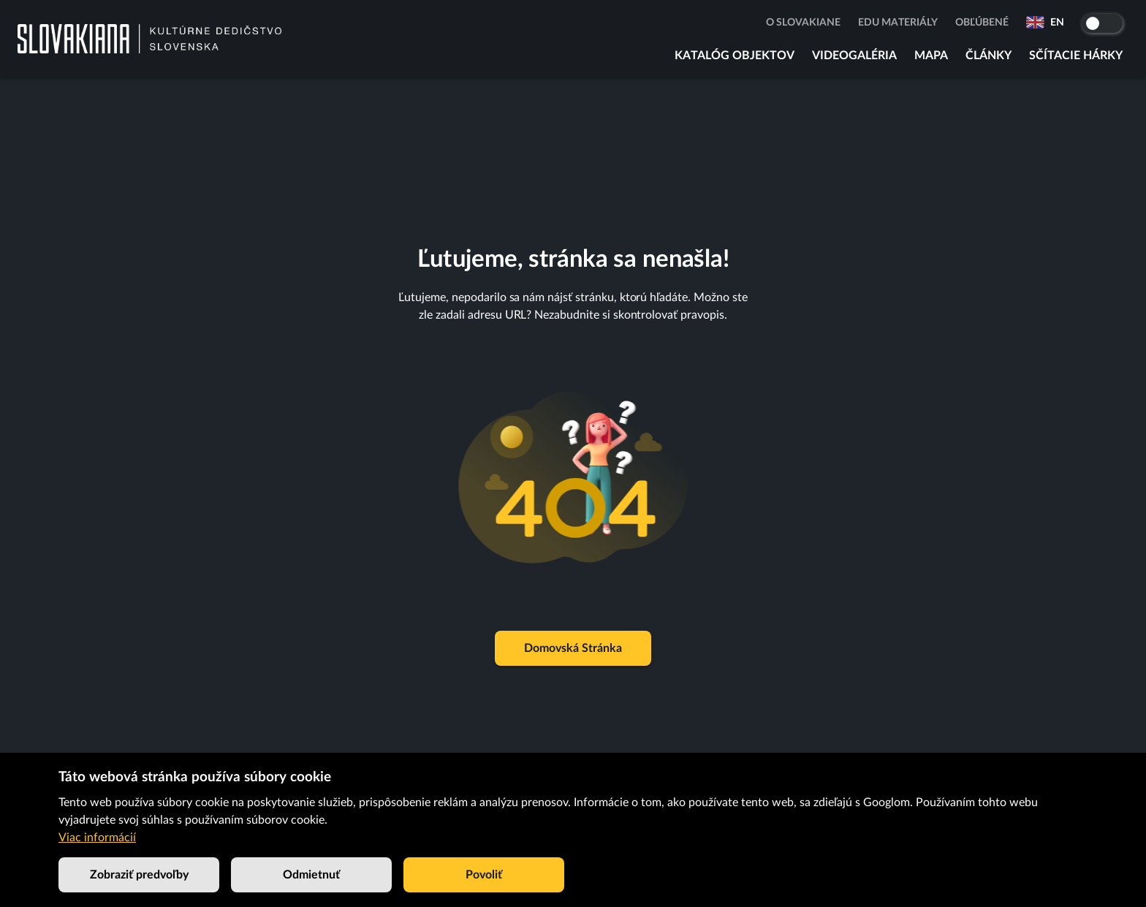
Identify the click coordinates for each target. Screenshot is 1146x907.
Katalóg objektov (734, 55)
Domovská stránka (573, 648)
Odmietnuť (311, 874)
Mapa (931, 55)
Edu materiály (898, 23)
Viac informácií (97, 837)
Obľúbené (982, 23)
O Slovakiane (803, 23)
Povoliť (483, 874)
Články (988, 55)
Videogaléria (854, 55)
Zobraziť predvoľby (138, 874)
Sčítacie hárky (1076, 55)
